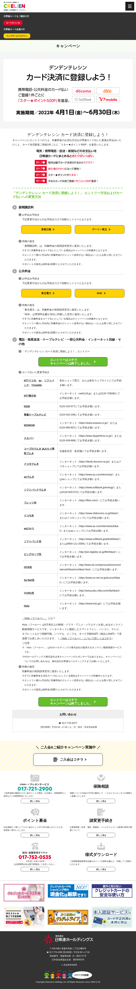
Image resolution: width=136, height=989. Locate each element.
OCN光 (28, 567)
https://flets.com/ (88, 500)
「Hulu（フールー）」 (34, 618)
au (40, 380)
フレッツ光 (30, 502)
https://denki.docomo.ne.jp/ (94, 461)
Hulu (26, 605)
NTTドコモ (30, 380)
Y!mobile (36, 385)
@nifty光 (29, 593)
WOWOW (29, 425)
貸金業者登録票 (69, 965)
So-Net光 (29, 580)
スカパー (29, 438)
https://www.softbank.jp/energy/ (96, 487)
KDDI (27, 406)
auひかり (29, 528)
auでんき (29, 476)
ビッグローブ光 (32, 554)
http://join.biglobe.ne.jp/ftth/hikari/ (97, 552)
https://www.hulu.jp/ (90, 603)
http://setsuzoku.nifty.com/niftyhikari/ (99, 590)
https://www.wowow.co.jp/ (93, 423)
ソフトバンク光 (32, 541)
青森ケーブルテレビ (35, 414)
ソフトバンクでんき (35, 489)
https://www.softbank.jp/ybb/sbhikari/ (99, 539)
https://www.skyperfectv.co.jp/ (95, 435)
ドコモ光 (29, 515)
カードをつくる (13, 23)
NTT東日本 (30, 395)
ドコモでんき (31, 464)
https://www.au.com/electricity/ (96, 474)
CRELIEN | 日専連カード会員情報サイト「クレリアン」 (15, 6)
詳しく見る (35, 801)
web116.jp (85, 393)
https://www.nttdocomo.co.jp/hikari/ (98, 513)
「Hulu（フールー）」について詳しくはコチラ (85, 638)
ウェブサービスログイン (17, 36)
